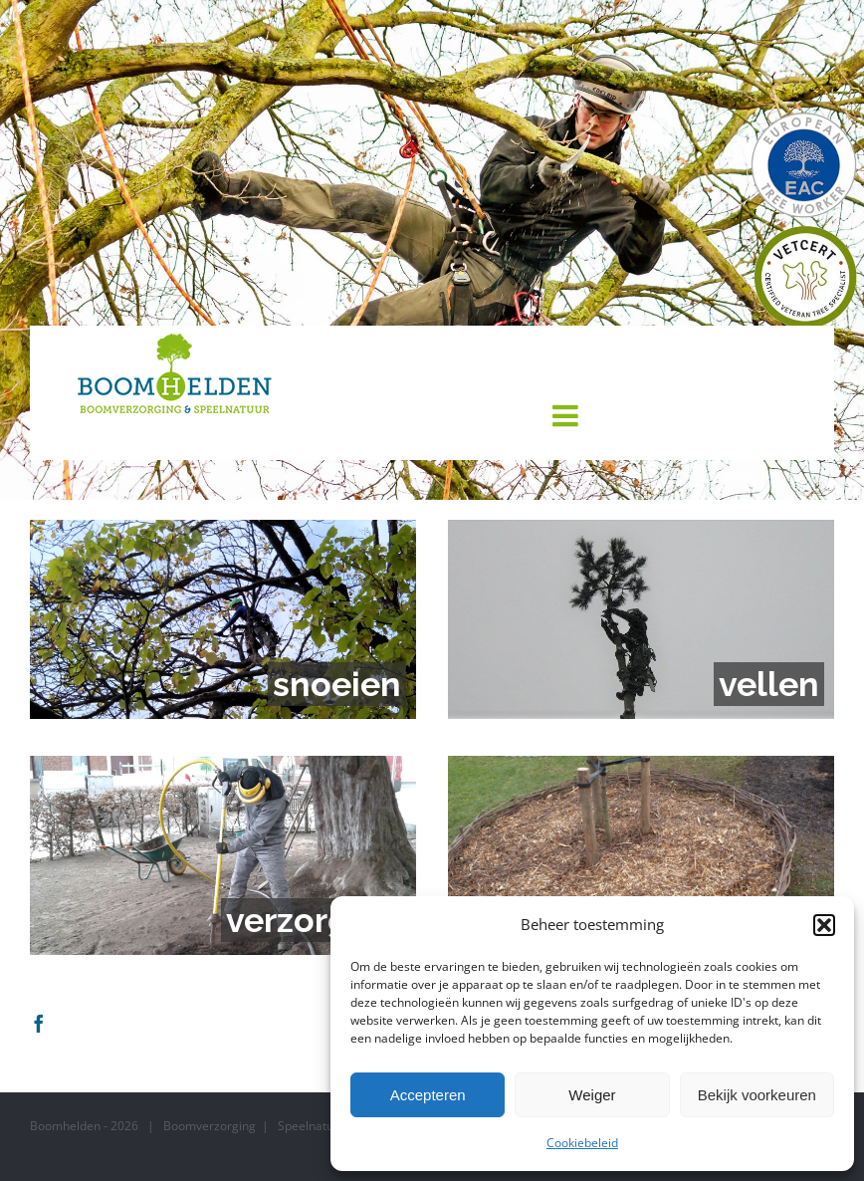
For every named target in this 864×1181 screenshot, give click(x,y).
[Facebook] (39, 1023)
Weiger (591, 1094)
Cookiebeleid (582, 1142)
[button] (824, 925)
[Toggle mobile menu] (567, 415)
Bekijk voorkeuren (757, 1094)
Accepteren (428, 1094)
